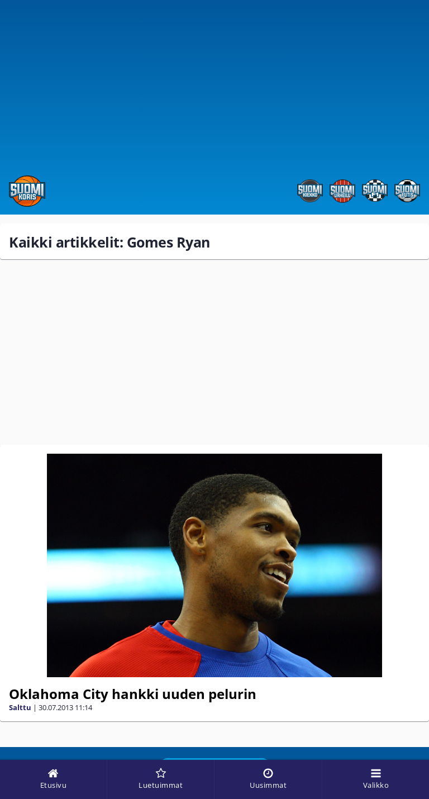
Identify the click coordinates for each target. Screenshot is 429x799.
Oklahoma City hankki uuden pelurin (132, 693)
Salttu (20, 707)
